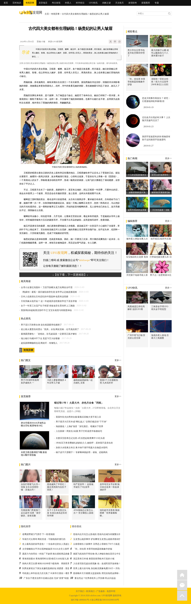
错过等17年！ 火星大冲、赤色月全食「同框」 (79, 402)
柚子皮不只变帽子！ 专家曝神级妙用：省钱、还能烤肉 (82, 452)
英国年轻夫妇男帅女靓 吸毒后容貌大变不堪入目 (78, 417)
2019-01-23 (149, 126)
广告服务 (100, 591)
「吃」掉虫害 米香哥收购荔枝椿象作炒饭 (92, 549)
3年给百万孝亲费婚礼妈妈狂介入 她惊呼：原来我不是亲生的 (84, 443)
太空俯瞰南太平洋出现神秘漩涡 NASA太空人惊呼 (45, 549)
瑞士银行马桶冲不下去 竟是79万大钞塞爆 (40, 338)
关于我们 (80, 591)
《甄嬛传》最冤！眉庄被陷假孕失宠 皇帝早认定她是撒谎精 (49, 292)
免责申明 (111, 591)
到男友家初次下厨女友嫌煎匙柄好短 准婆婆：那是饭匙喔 (49, 568)
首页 (6, 3)
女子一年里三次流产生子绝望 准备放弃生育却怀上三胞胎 (48, 306)
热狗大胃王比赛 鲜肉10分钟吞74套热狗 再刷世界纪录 (48, 563)
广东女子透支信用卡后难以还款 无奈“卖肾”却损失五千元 (50, 578)
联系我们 (90, 591)
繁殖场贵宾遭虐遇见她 (161, 192)
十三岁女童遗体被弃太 (137, 175)
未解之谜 (106, 3)
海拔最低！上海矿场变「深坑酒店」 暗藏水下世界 (79, 426)
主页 (47, 14)
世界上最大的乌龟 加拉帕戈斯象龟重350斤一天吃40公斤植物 (101, 568)
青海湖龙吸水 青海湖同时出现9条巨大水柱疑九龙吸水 (47, 559)
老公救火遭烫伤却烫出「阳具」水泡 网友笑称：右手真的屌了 (50, 329)
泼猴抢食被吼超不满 (137, 192)
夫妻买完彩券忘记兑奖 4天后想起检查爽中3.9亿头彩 (80, 438)
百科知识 (16, 3)
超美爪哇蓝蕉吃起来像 (137, 210)
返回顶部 (182, 596)
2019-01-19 (149, 107)
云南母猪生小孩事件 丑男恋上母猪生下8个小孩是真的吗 (99, 544)
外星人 (68, 3)
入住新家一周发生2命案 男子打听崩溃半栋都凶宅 (79, 431)
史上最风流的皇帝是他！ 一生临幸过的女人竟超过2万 (47, 544)
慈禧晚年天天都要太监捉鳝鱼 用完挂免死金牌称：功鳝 (99, 573)
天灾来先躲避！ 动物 (160, 210)
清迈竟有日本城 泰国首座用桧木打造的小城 (93, 559)
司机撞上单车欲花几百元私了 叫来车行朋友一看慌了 (47, 573)
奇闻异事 (30, 3)
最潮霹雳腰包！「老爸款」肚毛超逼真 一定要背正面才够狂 (49, 334)
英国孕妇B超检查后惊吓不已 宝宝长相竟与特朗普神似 (46, 310)
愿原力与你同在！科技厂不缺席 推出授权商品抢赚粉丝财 (49, 554)
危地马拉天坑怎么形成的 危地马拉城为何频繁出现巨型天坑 (101, 534)
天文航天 (119, 3)
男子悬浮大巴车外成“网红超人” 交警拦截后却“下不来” (81, 422)
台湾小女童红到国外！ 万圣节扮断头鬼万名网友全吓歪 (47, 287)
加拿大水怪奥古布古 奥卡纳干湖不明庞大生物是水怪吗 (82, 447)
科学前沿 (80, 3)
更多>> (118, 360)
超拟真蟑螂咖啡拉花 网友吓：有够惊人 (39, 343)
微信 (182, 585)
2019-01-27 (149, 146)
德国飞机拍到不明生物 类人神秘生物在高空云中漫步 (98, 554)
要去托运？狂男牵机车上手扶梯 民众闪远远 (95, 578)
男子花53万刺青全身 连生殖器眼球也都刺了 (41, 325)
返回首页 (182, 575)
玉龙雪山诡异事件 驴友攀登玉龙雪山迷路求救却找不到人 (100, 539)
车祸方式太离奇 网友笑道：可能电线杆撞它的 (44, 539)
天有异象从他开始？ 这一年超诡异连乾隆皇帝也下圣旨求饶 (49, 301)
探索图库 (145, 3)
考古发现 (56, 3)
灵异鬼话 (43, 3)
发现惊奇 (132, 3)
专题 (157, 3)
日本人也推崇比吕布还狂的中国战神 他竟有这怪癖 (44, 296)
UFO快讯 (93, 3)
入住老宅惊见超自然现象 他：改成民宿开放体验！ (97, 563)
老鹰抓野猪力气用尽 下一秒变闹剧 (38, 534)
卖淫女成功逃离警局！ (161, 175)
